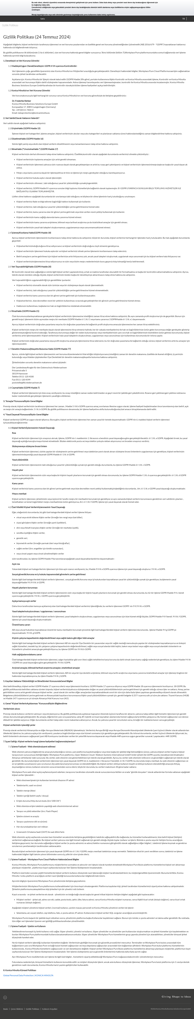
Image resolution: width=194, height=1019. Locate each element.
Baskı (5, 1009)
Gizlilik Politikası (32, 1009)
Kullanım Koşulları (49, 1009)
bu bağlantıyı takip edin (41, 5)
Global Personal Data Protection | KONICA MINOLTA (28, 975)
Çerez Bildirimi (17, 1009)
